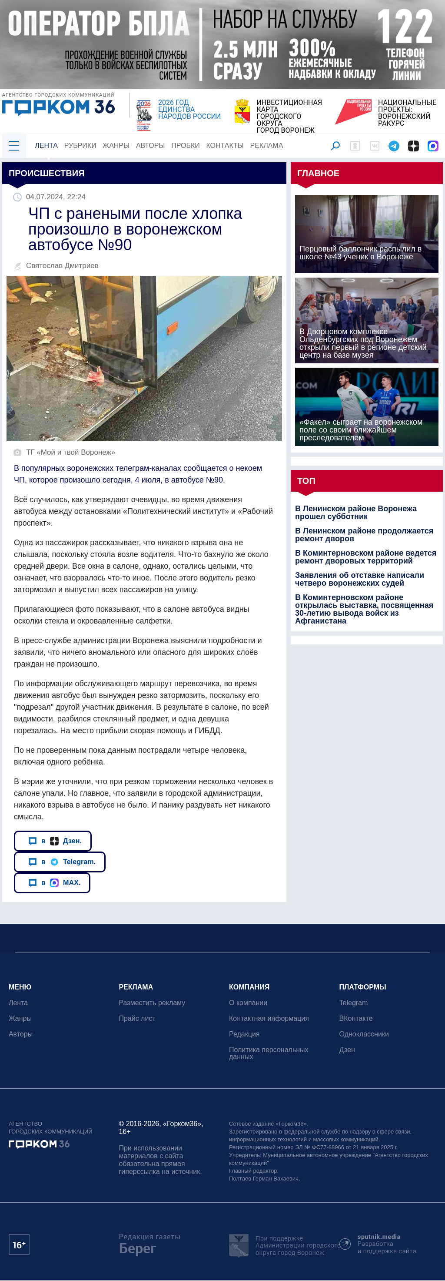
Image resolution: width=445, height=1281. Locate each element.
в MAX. (54, 883)
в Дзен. (55, 841)
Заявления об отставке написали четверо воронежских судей (359, 579)
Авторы (150, 145)
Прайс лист (137, 1018)
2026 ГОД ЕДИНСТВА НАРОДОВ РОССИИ (189, 109)
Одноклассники (364, 1034)
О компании (248, 1002)
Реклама (266, 145)
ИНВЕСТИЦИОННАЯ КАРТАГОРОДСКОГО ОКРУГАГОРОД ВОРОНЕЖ (289, 116)
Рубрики (80, 145)
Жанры (116, 145)
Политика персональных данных (269, 1053)
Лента (46, 145)
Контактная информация (269, 1018)
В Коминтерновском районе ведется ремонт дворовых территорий (365, 557)
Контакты (225, 145)
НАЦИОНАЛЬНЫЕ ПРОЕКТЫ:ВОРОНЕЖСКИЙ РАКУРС (407, 113)
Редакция (244, 1034)
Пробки (185, 145)
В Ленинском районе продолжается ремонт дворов (364, 535)
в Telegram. (62, 862)
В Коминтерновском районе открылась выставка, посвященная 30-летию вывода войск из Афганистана (364, 609)
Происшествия (47, 173)
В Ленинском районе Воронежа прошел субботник (356, 512)
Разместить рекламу (152, 1002)
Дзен (347, 1049)
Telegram (353, 1002)
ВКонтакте (356, 1018)
